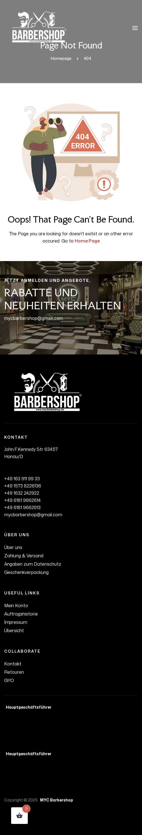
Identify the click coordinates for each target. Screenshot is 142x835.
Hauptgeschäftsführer (27, 707)
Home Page (87, 241)
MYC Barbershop (55, 800)
